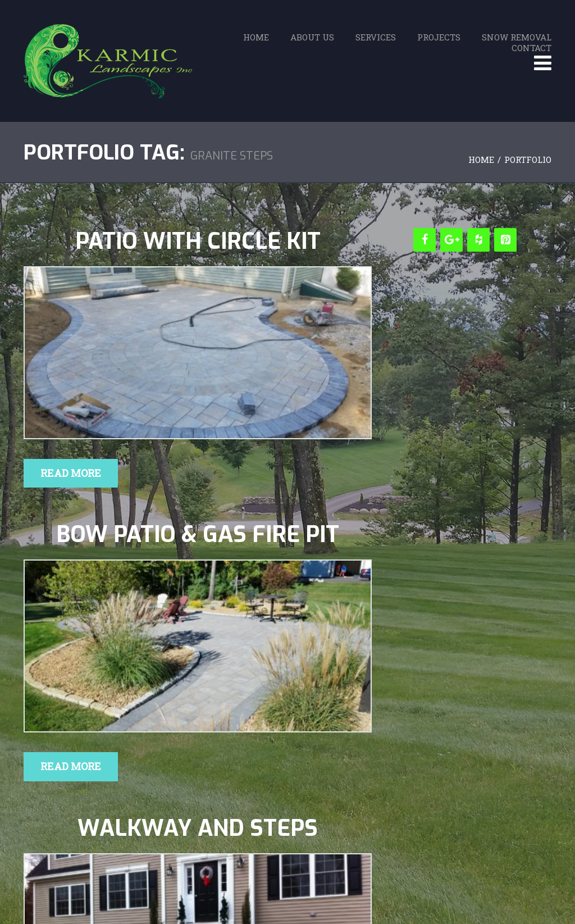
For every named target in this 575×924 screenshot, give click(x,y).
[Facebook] (424, 240)
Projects (438, 37)
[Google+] (451, 240)
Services (375, 37)
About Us (312, 37)
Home (256, 37)
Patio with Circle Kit (198, 241)
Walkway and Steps (197, 828)
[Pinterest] (505, 240)
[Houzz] (478, 240)
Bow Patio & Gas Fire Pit (197, 534)
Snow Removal (516, 37)
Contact (531, 48)
